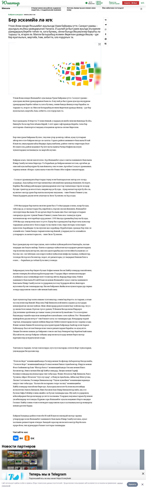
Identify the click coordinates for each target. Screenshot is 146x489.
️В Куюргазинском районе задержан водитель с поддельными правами (46, 9)
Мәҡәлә (6, 8)
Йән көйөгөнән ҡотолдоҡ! (113, 8)
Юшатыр (10, 2)
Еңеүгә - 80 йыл (130, 3)
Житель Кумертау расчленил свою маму (81, 9)
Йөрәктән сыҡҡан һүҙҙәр (114, 3)
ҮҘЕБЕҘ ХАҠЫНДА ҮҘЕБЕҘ (99, 3)
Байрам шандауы (15, 15)
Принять (132, 484)
